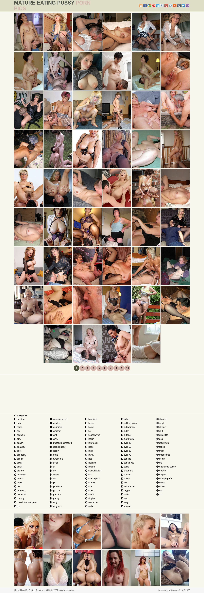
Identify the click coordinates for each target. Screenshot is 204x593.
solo (159, 439)
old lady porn (129, 423)
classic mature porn (25, 502)
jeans (89, 447)
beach (18, 443)
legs (88, 459)
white (160, 486)
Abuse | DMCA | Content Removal (29, 590)
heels (89, 423)
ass (17, 431)
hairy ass (55, 506)
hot (88, 431)
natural (90, 494)
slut (159, 431)
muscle (90, 490)
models (90, 482)
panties (126, 459)
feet (53, 470)
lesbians (90, 463)
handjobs (91, 419)
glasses (55, 490)
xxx (159, 494)
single (160, 423)
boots (18, 482)
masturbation (93, 470)
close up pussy (58, 419)
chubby (19, 498)
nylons (125, 419)
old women (128, 427)
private (125, 474)
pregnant (127, 470)
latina (89, 455)
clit (17, 506)
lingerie (90, 467)
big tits (19, 459)
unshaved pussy (166, 467)
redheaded (128, 486)
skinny (161, 427)
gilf (52, 482)
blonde (19, 470)
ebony (54, 451)
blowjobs (20, 474)
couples (55, 423)
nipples (90, 498)
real (124, 482)
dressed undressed (61, 443)
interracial (91, 443)
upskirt (161, 470)
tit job (160, 459)
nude (89, 506)
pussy (125, 478)
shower (161, 419)
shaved (126, 506)
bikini (18, 463)
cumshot (55, 431)
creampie (56, 427)
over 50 (126, 447)
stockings (162, 443)
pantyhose (127, 463)
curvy (54, 439)
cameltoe (20, 494)
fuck (53, 478)
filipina (54, 474)
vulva (160, 482)
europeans (56, 459)
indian (89, 439)
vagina (161, 474)
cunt (53, 435)
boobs (18, 478)
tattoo (160, 447)
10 (127, 368)
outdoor (126, 435)
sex (124, 498)
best (17, 451)
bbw (17, 439)
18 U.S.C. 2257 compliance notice (59, 590)
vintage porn (164, 478)
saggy (125, 490)
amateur (19, 419)
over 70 (126, 455)
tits (159, 463)
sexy (124, 502)
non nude (91, 502)
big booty (20, 455)
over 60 (126, 451)
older (125, 431)
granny (54, 498)
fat (52, 467)
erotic (54, 455)
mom (89, 486)
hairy (53, 502)
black (18, 467)
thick (160, 451)
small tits (162, 435)
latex (89, 451)
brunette (19, 490)
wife (159, 490)
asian (18, 427)
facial (54, 463)
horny (89, 427)
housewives (92, 435)
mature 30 (127, 439)
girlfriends (56, 486)
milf (88, 474)
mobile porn (92, 478)
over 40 (126, 443)
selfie (125, 494)
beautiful (20, 447)
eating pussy (57, 447)
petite (125, 467)
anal (17, 423)
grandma (55, 494)
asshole (19, 435)
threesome (163, 455)
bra (17, 486)
